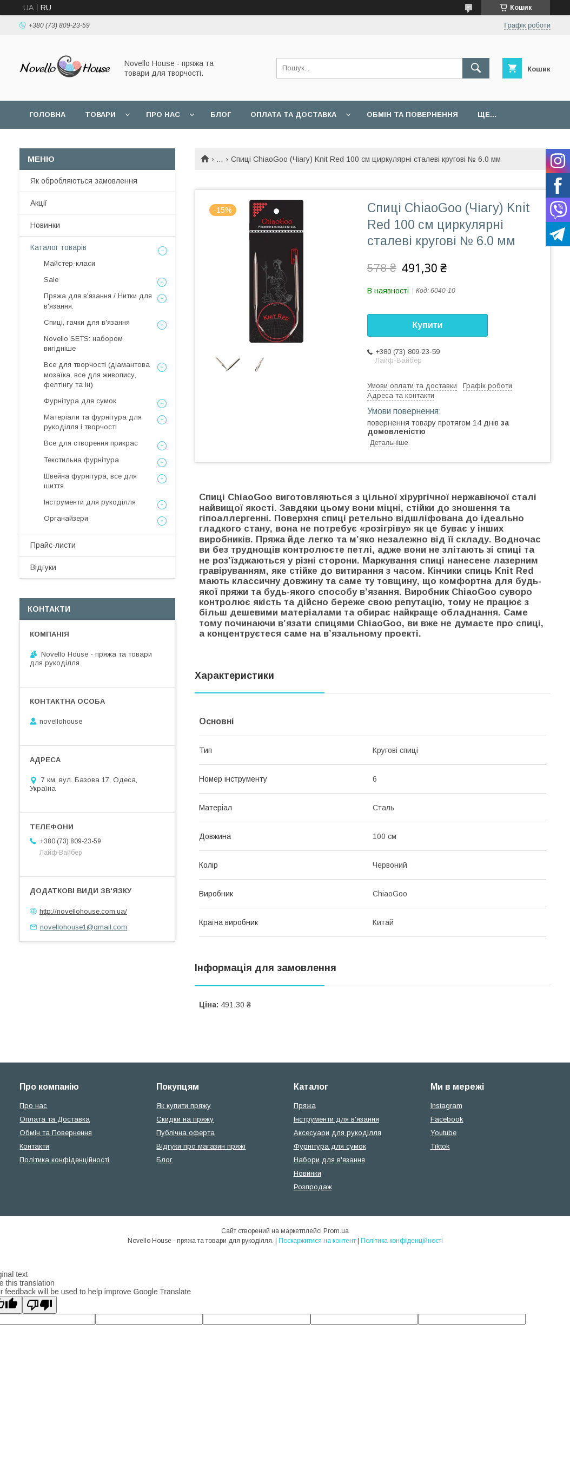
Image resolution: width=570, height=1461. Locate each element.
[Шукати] (475, 68)
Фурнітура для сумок (80, 401)
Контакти (34, 1146)
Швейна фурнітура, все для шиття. (90, 481)
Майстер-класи (69, 263)
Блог (220, 114)
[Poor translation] (39, 1305)
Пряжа (305, 1106)
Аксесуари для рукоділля (337, 1133)
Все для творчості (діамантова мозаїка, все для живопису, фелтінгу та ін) (97, 374)
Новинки (45, 225)
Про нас (163, 114)
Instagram (446, 1106)
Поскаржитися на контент (317, 1240)
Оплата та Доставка (293, 114)
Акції (38, 203)
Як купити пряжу (183, 1106)
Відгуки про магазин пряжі (201, 1146)
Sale (51, 280)
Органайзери (66, 518)
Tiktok (440, 1146)
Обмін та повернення (412, 114)
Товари (100, 114)
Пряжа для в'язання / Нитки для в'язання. (98, 301)
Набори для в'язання (329, 1160)
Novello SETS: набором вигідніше (83, 343)
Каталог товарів (58, 247)
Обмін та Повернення (55, 1133)
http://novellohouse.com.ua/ (83, 911)
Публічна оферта (185, 1133)
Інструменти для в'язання (336, 1119)
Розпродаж (313, 1187)
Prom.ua (336, 1231)
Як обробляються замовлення (83, 180)
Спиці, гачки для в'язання (87, 322)
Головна (47, 114)
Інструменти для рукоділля (90, 502)
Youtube (443, 1133)
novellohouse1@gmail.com (83, 927)
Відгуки (43, 567)
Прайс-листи (53, 545)
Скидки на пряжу (185, 1119)
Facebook (446, 1119)
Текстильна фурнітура (81, 460)
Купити (428, 325)
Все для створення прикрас (91, 443)
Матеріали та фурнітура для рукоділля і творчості (93, 422)
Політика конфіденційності (64, 1160)
